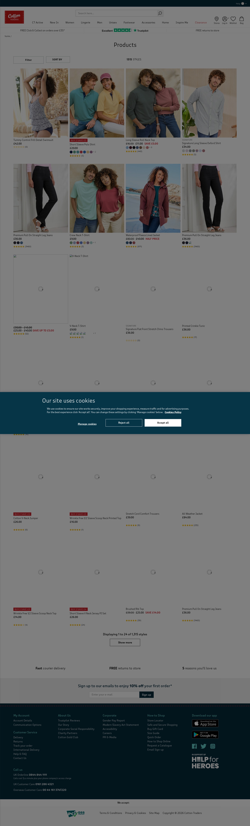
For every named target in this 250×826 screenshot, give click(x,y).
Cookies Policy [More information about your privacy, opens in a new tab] (173, 412)
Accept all (163, 422)
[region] (125, 413)
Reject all (123, 422)
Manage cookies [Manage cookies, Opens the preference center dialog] (87, 424)
